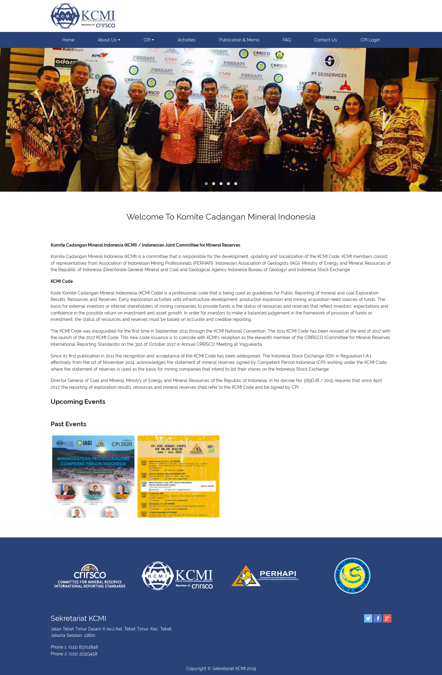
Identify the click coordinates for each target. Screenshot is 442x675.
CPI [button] (147, 39)
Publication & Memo (239, 39)
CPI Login (370, 39)
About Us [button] (107, 39)
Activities (187, 39)
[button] (206, 184)
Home (68, 39)
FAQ (287, 39)
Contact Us (325, 39)
